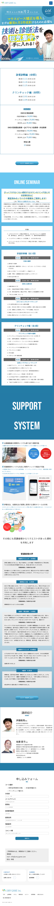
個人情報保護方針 (7, 897)
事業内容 (21, 894)
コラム (14, 894)
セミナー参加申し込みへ (27, 163)
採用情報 (33, 894)
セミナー (27, 894)
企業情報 (9, 894)
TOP (4, 894)
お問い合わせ (40, 894)
